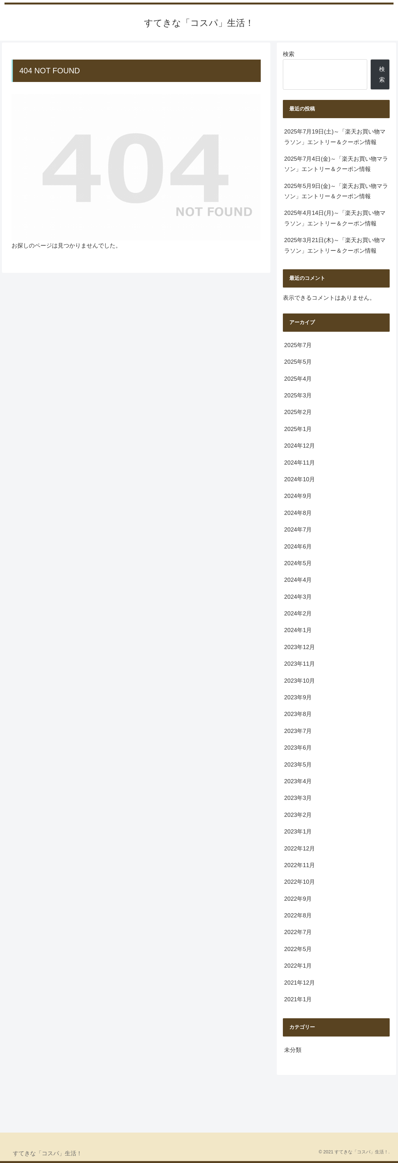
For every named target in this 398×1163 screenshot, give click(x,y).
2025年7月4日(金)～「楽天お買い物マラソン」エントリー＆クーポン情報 (336, 164)
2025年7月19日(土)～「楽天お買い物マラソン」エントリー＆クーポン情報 (334, 136)
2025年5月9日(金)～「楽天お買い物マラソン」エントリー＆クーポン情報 (336, 191)
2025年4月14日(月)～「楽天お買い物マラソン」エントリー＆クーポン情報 (334, 218)
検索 (288, 54)
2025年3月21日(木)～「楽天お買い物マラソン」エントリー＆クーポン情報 (334, 245)
